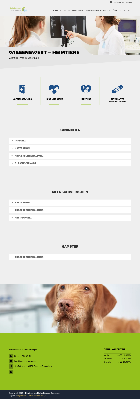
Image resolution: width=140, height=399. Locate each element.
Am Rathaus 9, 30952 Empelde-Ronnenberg (33, 366)
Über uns (117, 10)
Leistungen (77, 10)
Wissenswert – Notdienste (97, 10)
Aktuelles (65, 10)
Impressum (21, 396)
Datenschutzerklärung (37, 396)
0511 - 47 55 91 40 (22, 356)
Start (55, 10)
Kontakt (128, 10)
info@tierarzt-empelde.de (25, 361)
